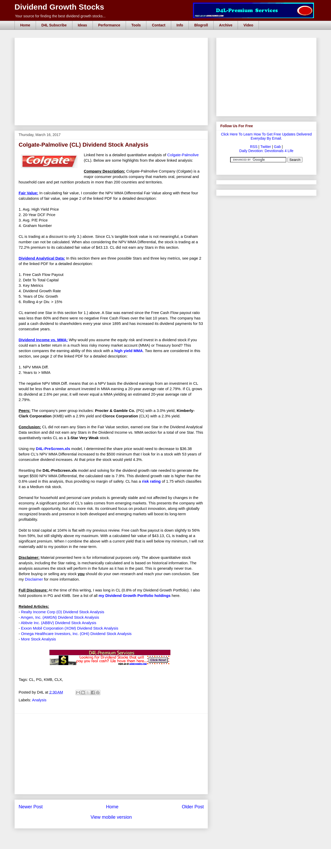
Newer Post (31, 806)
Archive (225, 25)
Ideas (82, 25)
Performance (109, 25)
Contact (158, 25)
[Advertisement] (113, 43)
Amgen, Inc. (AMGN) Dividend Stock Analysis (60, 617)
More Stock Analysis (38, 639)
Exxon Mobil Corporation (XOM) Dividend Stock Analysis (69, 628)
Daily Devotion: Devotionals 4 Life (266, 151)
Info (180, 25)
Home (25, 25)
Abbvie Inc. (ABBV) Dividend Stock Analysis (58, 622)
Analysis (39, 700)
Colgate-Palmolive (183, 155)
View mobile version (111, 817)
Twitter (265, 147)
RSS (254, 147)
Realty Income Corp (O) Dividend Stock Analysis (62, 612)
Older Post (193, 806)
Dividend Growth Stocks (59, 7)
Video (248, 25)
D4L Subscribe (54, 25)
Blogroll (201, 25)
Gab (277, 147)
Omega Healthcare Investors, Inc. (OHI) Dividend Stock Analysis (76, 633)
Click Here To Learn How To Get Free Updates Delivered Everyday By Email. (266, 136)
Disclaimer (34, 579)
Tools (136, 25)
